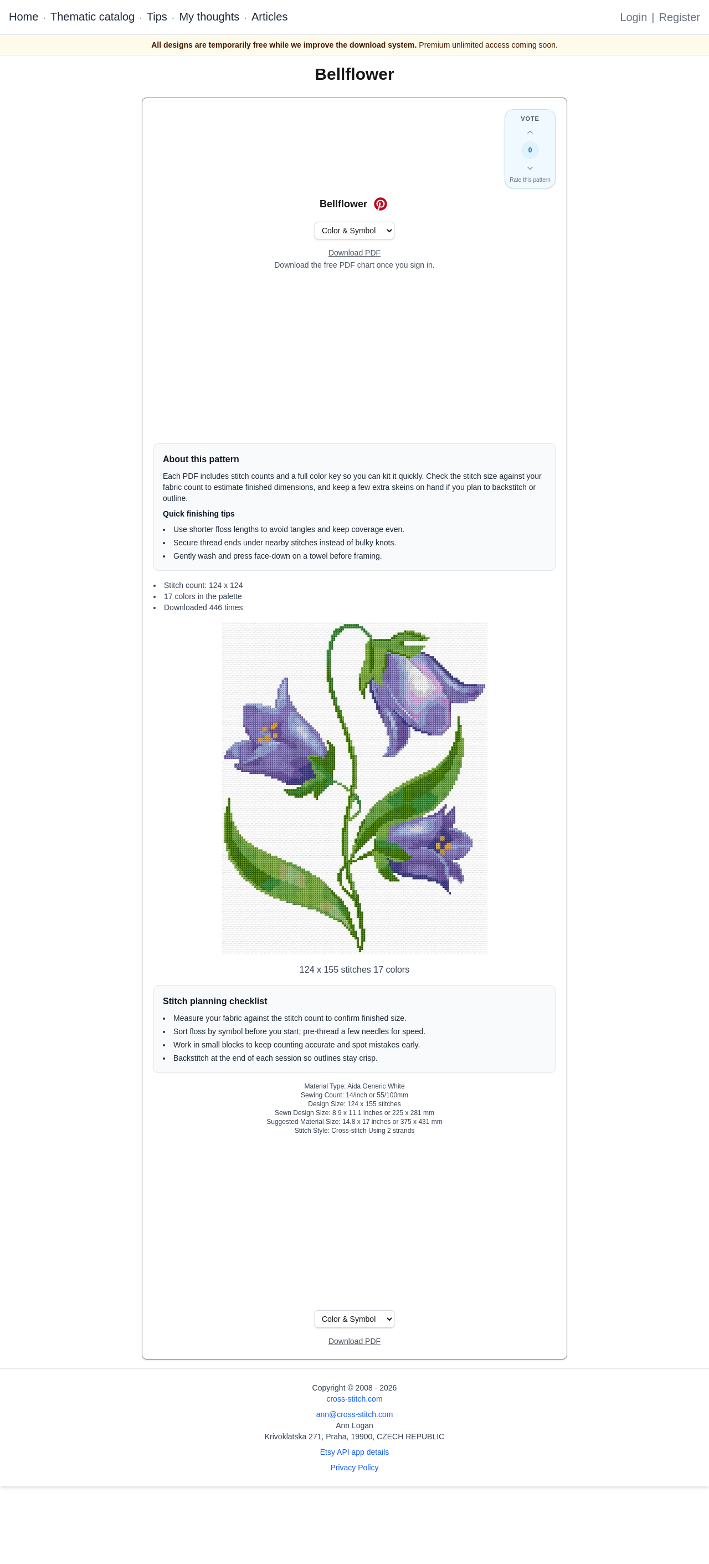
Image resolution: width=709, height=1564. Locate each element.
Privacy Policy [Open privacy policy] (354, 1467)
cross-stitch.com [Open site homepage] (354, 1398)
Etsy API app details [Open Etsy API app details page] (354, 1452)
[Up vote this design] (530, 132)
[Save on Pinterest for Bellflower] (380, 204)
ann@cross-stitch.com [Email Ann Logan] (354, 1414)
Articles (269, 17)
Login (633, 17)
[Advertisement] (354, 357)
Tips (157, 17)
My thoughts (209, 17)
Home (23, 17)
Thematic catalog (92, 17)
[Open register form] (354, 253)
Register (679, 17)
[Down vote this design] (530, 168)
